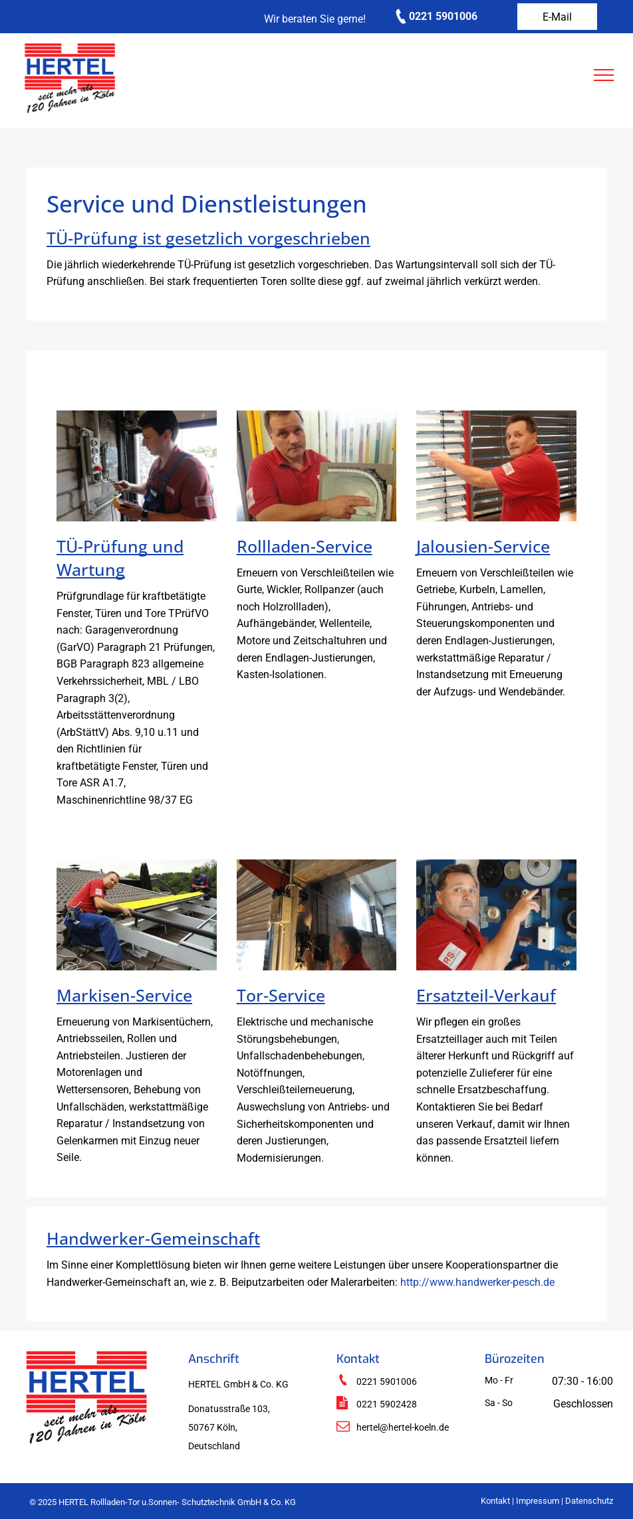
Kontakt (495, 1501)
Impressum (537, 1501)
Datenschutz (589, 1501)
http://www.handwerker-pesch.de (477, 1282)
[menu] (603, 75)
